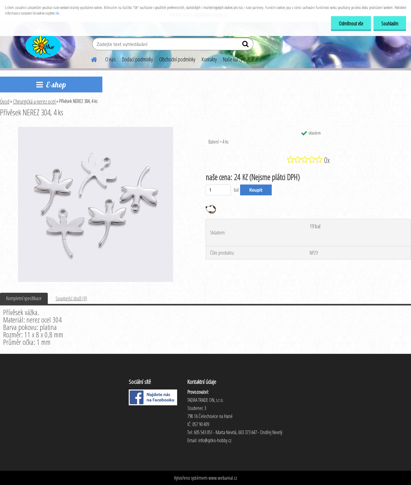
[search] (246, 45)
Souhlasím (389, 23)
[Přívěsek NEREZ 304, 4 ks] (95, 129)
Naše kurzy (232, 59)
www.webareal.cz (222, 477)
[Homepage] (90, 58)
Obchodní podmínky (177, 59)
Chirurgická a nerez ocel (34, 101)
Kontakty (209, 59)
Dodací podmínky (137, 59)
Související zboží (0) (71, 298)
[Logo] (42, 44)
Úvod (4, 101)
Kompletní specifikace (24, 298)
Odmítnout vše (351, 23)
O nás (110, 59)
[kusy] (218, 190)
